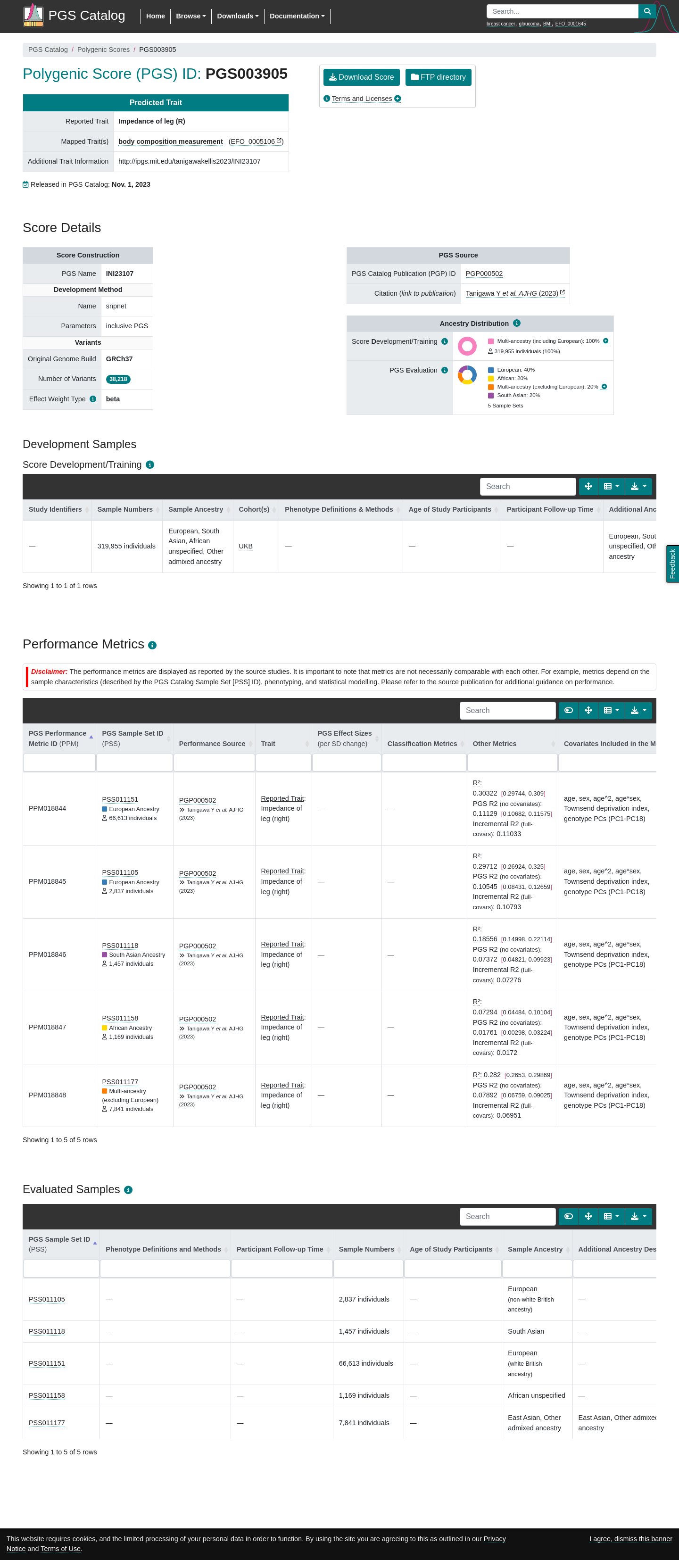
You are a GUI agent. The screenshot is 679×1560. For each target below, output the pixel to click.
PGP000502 (484, 273)
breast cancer (501, 23)
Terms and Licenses (362, 98)
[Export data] (639, 487)
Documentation (294, 16)
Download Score (361, 77)
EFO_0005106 (253, 141)
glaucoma (529, 23)
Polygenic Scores (103, 49)
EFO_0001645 (570, 23)
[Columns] (612, 487)
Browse (188, 16)
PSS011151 (120, 799)
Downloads (235, 16)
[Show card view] (568, 711)
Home (155, 16)
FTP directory (438, 77)
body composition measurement (170, 141)
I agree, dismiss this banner (630, 1539)
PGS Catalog (48, 49)
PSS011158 (120, 1018)
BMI (547, 23)
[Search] (528, 487)
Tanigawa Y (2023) (512, 293)
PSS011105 (120, 872)
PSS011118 (120, 945)
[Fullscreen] (588, 487)
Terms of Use (61, 1548)
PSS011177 (120, 1082)
